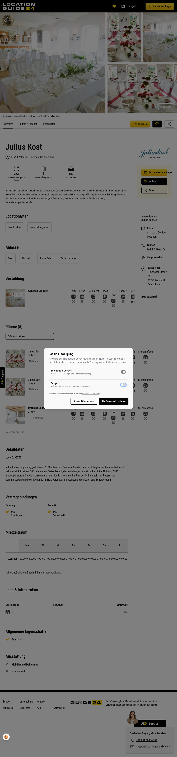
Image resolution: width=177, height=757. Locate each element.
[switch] (123, 371)
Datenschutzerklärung (91, 393)
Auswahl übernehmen (84, 401)
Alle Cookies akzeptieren (113, 401)
